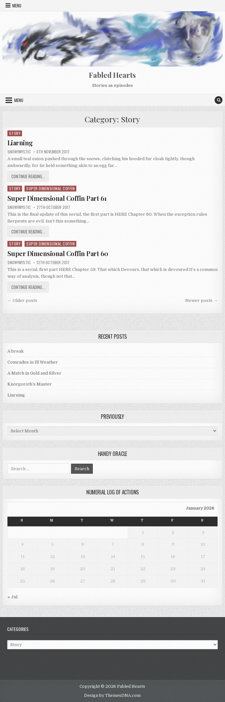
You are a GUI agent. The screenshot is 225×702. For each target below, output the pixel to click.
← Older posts (22, 300)
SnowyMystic (19, 152)
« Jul (12, 596)
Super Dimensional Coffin (50, 188)
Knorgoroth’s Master (29, 384)
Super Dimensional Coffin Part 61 (57, 198)
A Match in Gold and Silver (34, 373)
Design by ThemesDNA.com (112, 695)
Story (15, 133)
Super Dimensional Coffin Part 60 (57, 253)
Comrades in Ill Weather (32, 362)
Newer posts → (201, 300)
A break (15, 351)
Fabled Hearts (112, 75)
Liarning (20, 142)
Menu (16, 5)
